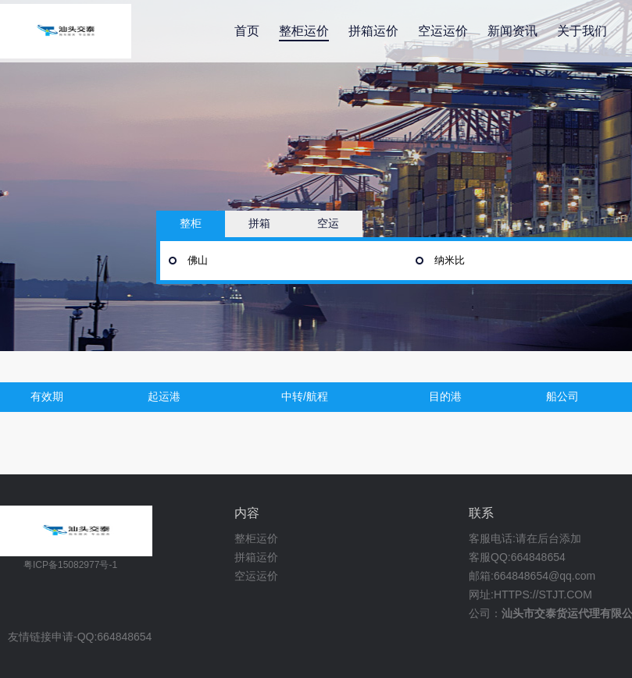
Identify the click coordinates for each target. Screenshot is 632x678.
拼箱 (259, 223)
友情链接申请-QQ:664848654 (80, 637)
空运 (328, 223)
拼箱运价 (373, 30)
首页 (246, 30)
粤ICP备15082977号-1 (70, 564)
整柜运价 (304, 30)
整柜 (191, 223)
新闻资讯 (512, 30)
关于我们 (582, 30)
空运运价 (443, 30)
